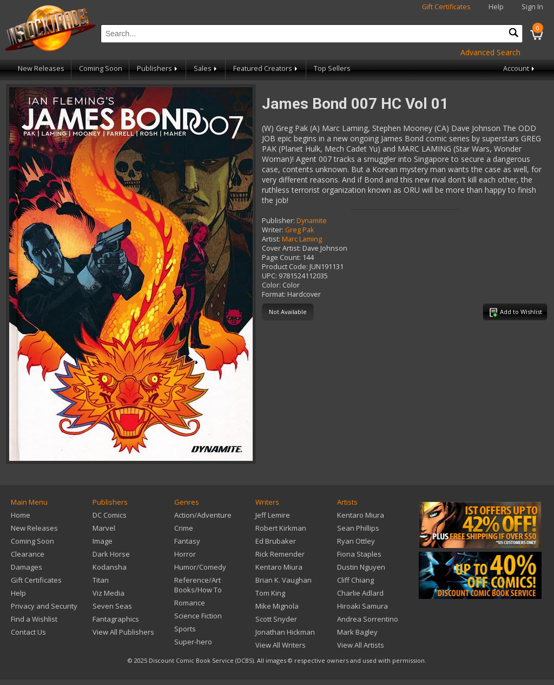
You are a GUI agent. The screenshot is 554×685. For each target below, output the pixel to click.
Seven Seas (112, 606)
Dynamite (311, 220)
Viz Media (108, 593)
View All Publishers (123, 632)
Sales (206, 68)
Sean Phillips (358, 528)
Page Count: (281, 257)
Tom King (270, 593)
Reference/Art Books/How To (198, 585)
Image (103, 541)
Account (519, 68)
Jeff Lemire (272, 515)
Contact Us (28, 632)
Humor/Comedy (200, 567)
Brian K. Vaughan (283, 580)
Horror (185, 554)
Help (496, 6)
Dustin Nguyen (361, 567)
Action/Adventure (203, 515)
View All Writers (280, 645)
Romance (189, 603)
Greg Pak (299, 229)
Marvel (104, 528)
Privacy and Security (44, 606)
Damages (26, 567)
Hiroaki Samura (362, 606)
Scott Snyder (276, 619)
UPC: (269, 275)
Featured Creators (266, 68)
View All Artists (360, 645)
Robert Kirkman (280, 528)
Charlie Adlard (360, 593)
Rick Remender (280, 554)
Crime (183, 528)
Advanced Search (490, 52)
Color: (271, 285)
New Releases (41, 68)
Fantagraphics (116, 619)
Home (20, 515)
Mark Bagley (357, 632)
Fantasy (187, 541)
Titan (101, 580)
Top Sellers (332, 68)
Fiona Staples (359, 554)
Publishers (158, 68)
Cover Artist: (281, 248)
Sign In (532, 6)
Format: (274, 294)
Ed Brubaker (275, 541)
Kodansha (110, 567)
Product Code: (285, 266)
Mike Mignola (277, 606)
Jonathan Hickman (285, 632)
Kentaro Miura (278, 567)
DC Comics (110, 515)
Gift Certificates (446, 6)
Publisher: (278, 220)
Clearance (27, 554)
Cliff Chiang (355, 580)
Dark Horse (111, 554)
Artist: (271, 239)
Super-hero (193, 642)
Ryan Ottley (356, 541)
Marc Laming (302, 239)
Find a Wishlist (34, 619)
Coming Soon (100, 68)
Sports (185, 629)
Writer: (272, 229)
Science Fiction (198, 616)
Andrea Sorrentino (367, 619)
